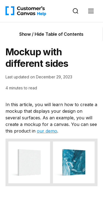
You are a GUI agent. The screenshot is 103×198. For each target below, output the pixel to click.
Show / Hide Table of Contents (51, 34)
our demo (47, 131)
